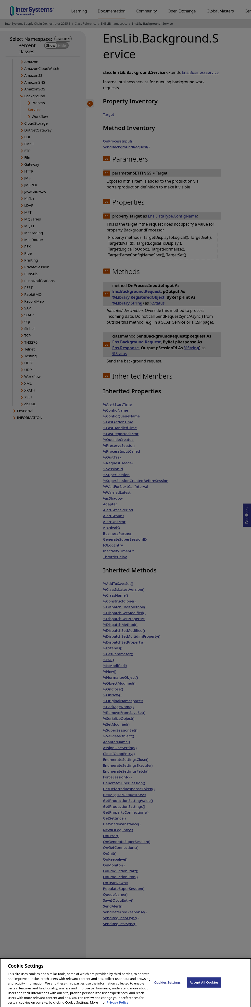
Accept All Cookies (204, 986)
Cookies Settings (167, 986)
